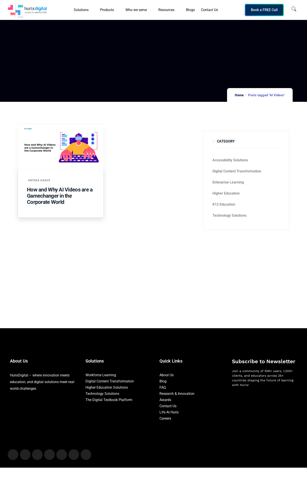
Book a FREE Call (264, 10)
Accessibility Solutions (230, 160)
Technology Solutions (229, 215)
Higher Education (226, 193)
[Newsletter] (264, 414)
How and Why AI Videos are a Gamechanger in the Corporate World (60, 196)
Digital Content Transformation (236, 171)
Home (239, 95)
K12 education (223, 204)
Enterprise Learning (228, 182)
